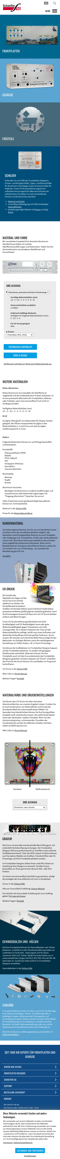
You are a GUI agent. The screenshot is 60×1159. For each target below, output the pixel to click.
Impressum (8, 1142)
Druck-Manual (21, 673)
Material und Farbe (16, 201)
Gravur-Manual (38, 888)
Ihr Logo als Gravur (17, 896)
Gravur (38, 209)
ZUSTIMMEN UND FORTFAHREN (30, 1150)
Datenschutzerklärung (23, 1142)
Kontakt (20, 678)
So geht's (7, 556)
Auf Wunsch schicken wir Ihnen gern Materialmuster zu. (28, 363)
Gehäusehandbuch (10, 1034)
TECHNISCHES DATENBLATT (20, 347)
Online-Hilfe (21, 508)
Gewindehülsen (15, 206)
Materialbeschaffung (23, 513)
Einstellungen (30, 1155)
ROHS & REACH (20, 355)
